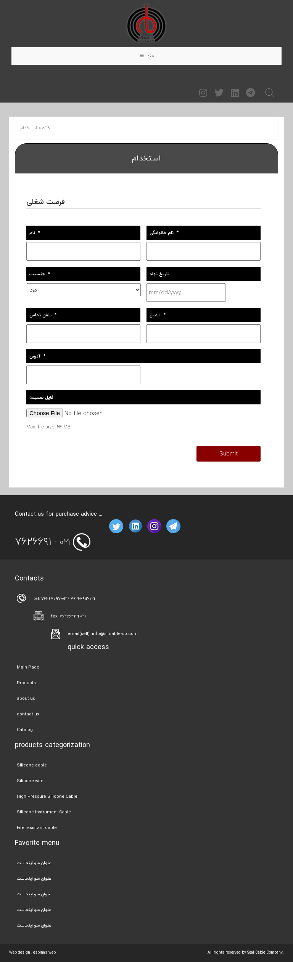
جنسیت (39, 274)
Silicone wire (30, 780)
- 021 (42, 542)
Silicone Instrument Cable (44, 812)
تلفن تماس (42, 315)
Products (26, 682)
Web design (19, 952)
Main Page (28, 667)
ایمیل (158, 315)
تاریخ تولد (159, 274)
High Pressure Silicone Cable (47, 796)
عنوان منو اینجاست (34, 862)
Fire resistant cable (37, 827)
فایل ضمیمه (41, 397)
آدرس (37, 356)
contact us (28, 714)
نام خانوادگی (164, 233)
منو (147, 56)
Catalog (25, 729)
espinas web (44, 952)
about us (26, 698)
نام (34, 233)
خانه (46, 128)
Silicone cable (32, 765)
